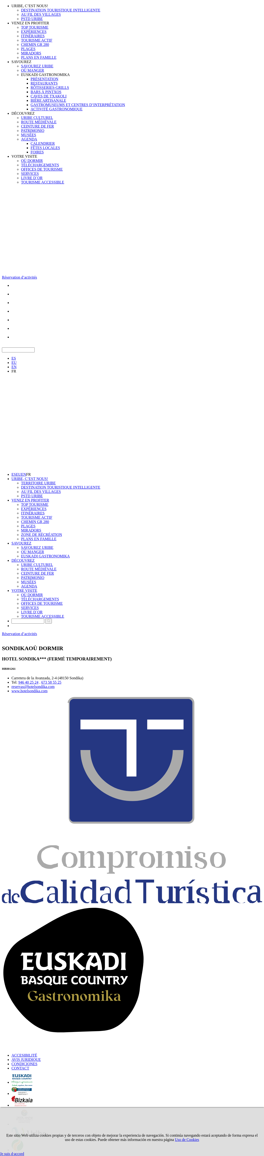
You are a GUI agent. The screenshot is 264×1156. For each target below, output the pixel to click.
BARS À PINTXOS (46, 92)
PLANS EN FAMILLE (38, 57)
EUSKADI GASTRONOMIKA (45, 75)
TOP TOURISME (34, 27)
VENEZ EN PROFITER (30, 23)
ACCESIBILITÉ (24, 1055)
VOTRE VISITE (24, 156)
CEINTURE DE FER (37, 126)
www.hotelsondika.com (29, 691)
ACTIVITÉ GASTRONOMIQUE (56, 109)
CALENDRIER (43, 143)
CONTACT (20, 1068)
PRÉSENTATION (44, 79)
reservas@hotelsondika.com (32, 687)
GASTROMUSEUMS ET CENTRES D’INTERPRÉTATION (78, 105)
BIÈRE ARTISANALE (48, 100)
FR (13, 371)
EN (13, 367)
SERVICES (30, 174)
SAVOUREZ (21, 62)
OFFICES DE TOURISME (42, 169)
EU (13, 363)
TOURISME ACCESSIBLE (42, 182)
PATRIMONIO (32, 131)
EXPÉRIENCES (34, 32)
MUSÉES (28, 135)
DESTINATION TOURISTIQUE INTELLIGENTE (60, 10)
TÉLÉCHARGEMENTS (40, 165)
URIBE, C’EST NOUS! (29, 6)
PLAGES (28, 49)
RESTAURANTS (44, 83)
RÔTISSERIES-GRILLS (50, 88)
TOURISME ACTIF (36, 40)
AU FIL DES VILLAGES (41, 14)
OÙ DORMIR (32, 161)
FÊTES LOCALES (45, 148)
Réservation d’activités (19, 277)
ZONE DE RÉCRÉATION (41, 535)
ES (13, 358)
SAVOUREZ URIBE (37, 66)
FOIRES (37, 152)
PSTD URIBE (32, 19)
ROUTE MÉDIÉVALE (39, 122)
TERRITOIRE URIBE (38, 483)
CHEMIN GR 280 (35, 45)
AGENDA (29, 139)
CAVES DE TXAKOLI (49, 96)
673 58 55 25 (51, 682)
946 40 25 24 (28, 682)
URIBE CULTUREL (37, 118)
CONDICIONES (24, 1064)
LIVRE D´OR (32, 178)
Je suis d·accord (12, 1154)
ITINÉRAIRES (33, 36)
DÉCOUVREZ (23, 113)
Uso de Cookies (187, 1140)
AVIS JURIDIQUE (26, 1060)
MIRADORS (31, 53)
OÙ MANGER (32, 70)
